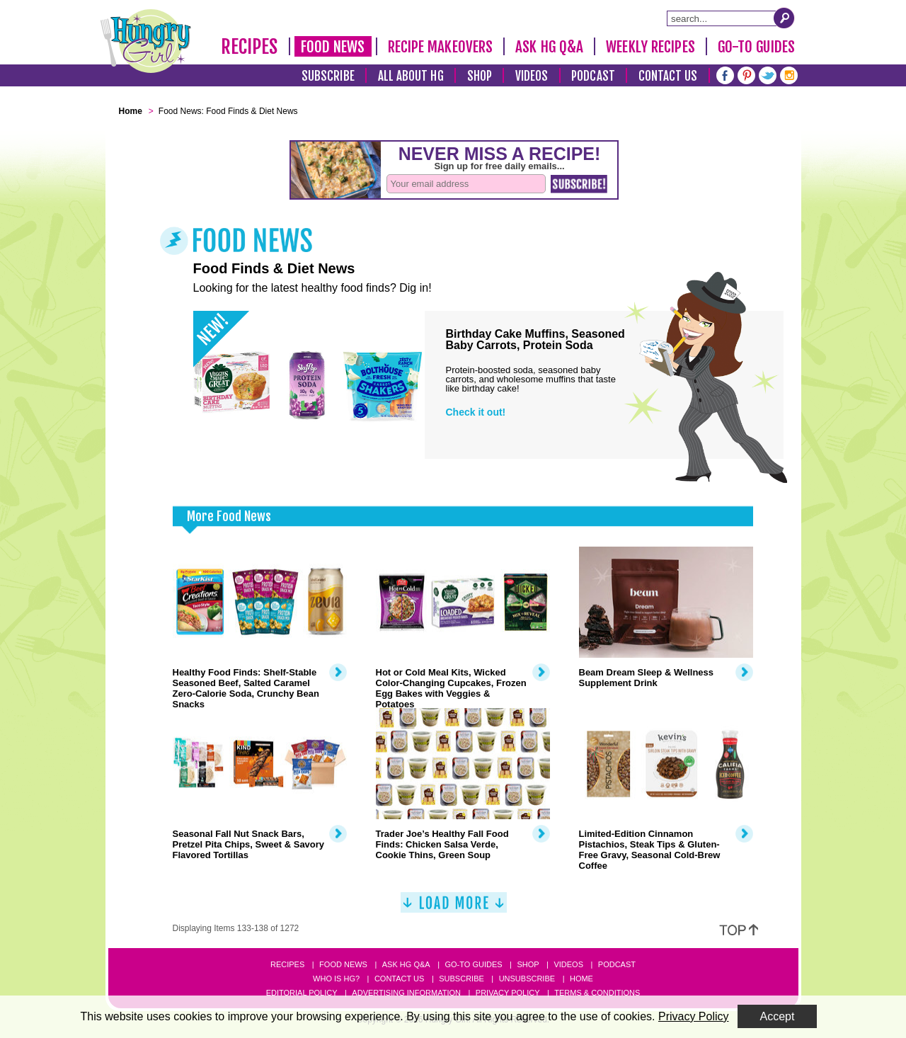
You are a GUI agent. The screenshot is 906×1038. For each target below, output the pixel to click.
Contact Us (668, 76)
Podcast (593, 76)
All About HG (411, 76)
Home (581, 978)
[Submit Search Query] (784, 17)
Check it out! (476, 412)
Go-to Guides (473, 964)
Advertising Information (406, 992)
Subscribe (328, 76)
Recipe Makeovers (440, 47)
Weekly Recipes (650, 47)
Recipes (249, 47)
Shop (479, 76)
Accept (777, 1016)
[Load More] (454, 908)
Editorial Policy (302, 992)
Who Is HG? (336, 978)
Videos (532, 76)
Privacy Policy (508, 992)
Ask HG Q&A (549, 47)
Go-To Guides (756, 47)
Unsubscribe (527, 978)
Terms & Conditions (597, 992)
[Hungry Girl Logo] (146, 41)
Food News (333, 47)
